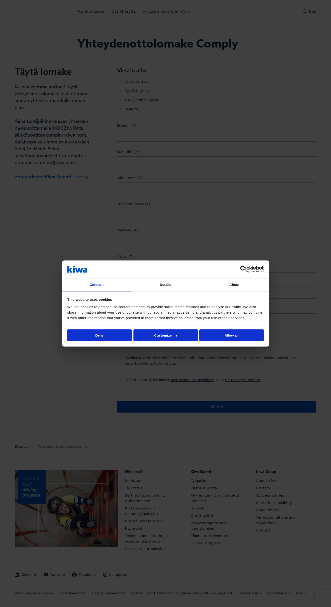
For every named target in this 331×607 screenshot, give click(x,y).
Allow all (232, 335)
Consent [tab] (97, 284)
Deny (99, 335)
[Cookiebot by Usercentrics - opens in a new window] (243, 269)
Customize (165, 335)
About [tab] (234, 284)
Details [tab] (165, 284)
